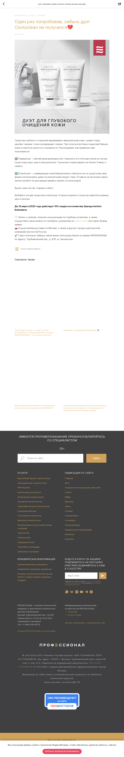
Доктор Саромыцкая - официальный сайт (85, 623)
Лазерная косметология (30, 501)
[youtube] (81, 592)
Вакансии (69, 534)
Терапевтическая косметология (33, 506)
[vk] (72, 592)
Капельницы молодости (29, 492)
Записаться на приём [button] (28, 551)
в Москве (72, 611)
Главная (69, 478)
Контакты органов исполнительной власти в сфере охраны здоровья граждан (35, 577)
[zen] (91, 592)
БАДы (67, 497)
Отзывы (69, 511)
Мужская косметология (29, 520)
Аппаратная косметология (31, 497)
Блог (67, 483)
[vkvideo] (76, 592)
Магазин (69, 501)
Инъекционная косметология (32, 483)
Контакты (69, 539)
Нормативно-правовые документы (35, 569)
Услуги (23, 473)
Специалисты (71, 515)
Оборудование (72, 525)
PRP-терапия (24, 487)
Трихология (23, 533)
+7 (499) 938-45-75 (31, 624)
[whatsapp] (67, 592)
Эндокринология (26, 542)
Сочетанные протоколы (29, 515)
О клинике (70, 520)
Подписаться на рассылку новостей (82, 487)
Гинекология (24, 537)
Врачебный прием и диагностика (34, 478)
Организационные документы (32, 564)
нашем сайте (81, 220)
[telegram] (86, 592)
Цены (67, 506)
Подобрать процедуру (29, 547)
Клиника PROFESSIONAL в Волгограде (36, 631)
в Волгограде (74, 615)
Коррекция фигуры (27, 511)
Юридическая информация (78, 530)
